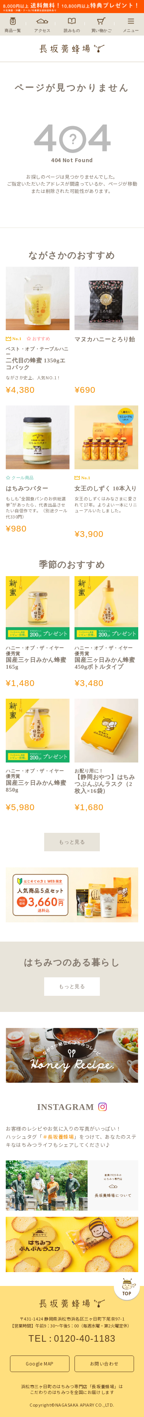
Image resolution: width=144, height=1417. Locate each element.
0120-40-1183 (84, 1339)
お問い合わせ (104, 1364)
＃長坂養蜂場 (58, 1136)
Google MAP (40, 1364)
